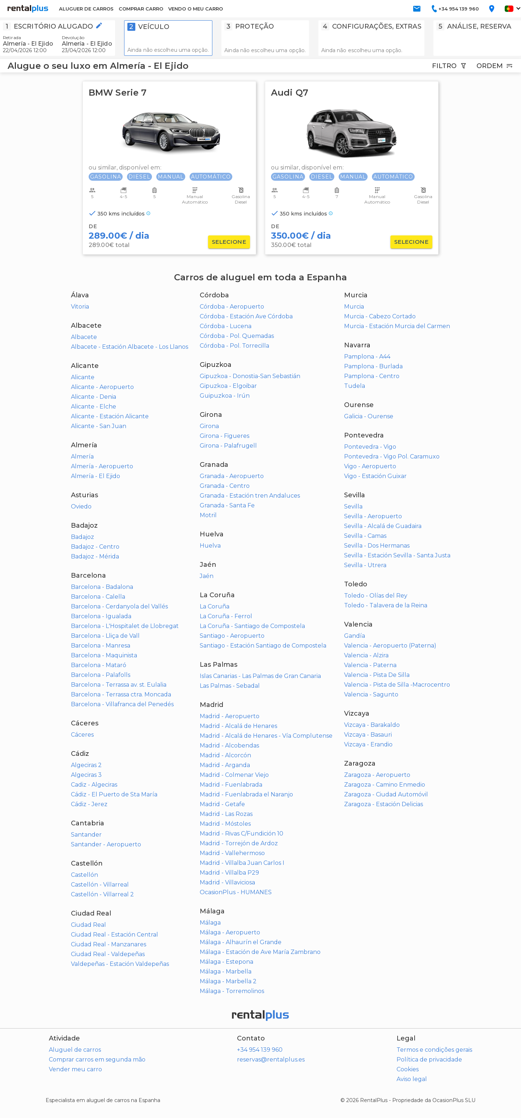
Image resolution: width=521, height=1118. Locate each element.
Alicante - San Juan (98, 426)
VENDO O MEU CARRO (195, 9)
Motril (208, 515)
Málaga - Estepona (226, 961)
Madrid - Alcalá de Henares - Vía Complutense (266, 735)
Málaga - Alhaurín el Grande (240, 942)
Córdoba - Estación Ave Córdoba (246, 316)
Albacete (84, 337)
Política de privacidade (429, 1059)
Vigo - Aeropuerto (370, 466)
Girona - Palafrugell (228, 445)
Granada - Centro (225, 485)
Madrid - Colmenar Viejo (234, 774)
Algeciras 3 (86, 774)
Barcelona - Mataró (98, 665)
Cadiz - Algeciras (94, 784)
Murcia (354, 306)
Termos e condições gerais (434, 1049)
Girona (209, 426)
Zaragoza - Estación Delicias (383, 804)
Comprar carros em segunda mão (97, 1059)
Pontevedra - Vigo (370, 446)
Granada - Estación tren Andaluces (250, 495)
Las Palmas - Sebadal (230, 685)
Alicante (82, 377)
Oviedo (81, 506)
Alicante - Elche (93, 406)
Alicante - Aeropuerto (102, 387)
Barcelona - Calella (98, 596)
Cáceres (82, 734)
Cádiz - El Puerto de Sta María (114, 794)
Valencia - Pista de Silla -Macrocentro (397, 684)
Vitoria (80, 306)
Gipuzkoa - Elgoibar (228, 385)
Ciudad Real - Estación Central (114, 934)
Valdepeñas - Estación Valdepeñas (120, 963)
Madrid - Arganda (225, 765)
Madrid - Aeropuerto (229, 716)
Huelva (210, 545)
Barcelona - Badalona (102, 586)
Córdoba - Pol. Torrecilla (234, 345)
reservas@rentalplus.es (271, 1059)
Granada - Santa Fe (227, 505)
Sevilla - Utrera (365, 565)
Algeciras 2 (86, 765)
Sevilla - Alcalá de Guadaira (383, 526)
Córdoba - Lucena (225, 326)
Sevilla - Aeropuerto (373, 516)
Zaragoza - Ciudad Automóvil (386, 794)
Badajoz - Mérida (95, 556)
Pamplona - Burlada (373, 366)
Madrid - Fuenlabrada (231, 784)
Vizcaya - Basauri (368, 734)
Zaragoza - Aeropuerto (377, 774)
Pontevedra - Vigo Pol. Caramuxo (392, 456)
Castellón (84, 874)
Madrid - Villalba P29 (229, 872)
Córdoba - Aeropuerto (232, 306)
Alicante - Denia (93, 396)
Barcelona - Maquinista (104, 655)
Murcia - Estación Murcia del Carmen (397, 326)
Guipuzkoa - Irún (225, 395)
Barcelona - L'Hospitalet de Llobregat (125, 626)
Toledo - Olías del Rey (375, 595)
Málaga (210, 922)
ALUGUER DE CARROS (86, 9)
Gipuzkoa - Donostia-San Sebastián (250, 376)
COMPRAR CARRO (141, 9)
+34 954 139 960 (260, 1049)
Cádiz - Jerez (89, 804)
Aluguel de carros (75, 1049)
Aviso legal (412, 1079)
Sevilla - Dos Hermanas (377, 545)
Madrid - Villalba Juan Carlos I (242, 862)
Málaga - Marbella (225, 971)
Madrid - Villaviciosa (227, 882)
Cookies (408, 1069)
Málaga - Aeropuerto (230, 932)
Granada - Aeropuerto (232, 476)
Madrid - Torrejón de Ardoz (239, 843)
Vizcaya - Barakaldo (372, 724)
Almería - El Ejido (95, 476)
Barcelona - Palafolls (100, 674)
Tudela (354, 385)
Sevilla (353, 506)
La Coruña (214, 606)
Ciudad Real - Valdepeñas (108, 954)
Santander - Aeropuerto (106, 844)
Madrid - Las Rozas (226, 814)
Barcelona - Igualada (101, 616)
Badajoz (82, 536)
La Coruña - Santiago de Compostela (252, 626)
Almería (82, 456)
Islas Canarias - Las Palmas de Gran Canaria (260, 676)
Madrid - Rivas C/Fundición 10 (241, 833)
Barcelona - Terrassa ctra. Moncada (121, 694)
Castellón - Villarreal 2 (102, 894)
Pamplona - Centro (371, 376)
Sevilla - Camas (365, 535)
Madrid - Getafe (222, 804)
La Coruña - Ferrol (226, 616)
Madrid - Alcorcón (225, 755)
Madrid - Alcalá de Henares (238, 726)
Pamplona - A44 (367, 356)
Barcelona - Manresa (100, 645)
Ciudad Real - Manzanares (108, 944)
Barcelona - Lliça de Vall (105, 635)
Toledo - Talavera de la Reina (385, 605)
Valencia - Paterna (370, 665)
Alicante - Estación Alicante (110, 416)
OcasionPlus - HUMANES (236, 892)
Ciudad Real (88, 924)
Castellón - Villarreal (100, 884)
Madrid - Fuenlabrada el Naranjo (246, 794)
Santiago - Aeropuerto (232, 635)
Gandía (354, 635)
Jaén (206, 576)
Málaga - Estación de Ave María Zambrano (260, 952)
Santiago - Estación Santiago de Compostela (263, 645)
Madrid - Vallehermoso (232, 853)
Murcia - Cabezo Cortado (380, 316)
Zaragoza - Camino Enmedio (384, 784)
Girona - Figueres (224, 435)
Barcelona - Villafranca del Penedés (122, 704)
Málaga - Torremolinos (232, 991)
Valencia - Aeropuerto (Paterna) (390, 645)
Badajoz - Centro (95, 546)
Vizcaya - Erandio (368, 744)
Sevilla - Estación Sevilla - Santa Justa (397, 555)
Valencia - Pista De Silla (377, 674)
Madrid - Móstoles (225, 823)
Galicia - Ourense (368, 416)
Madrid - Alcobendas (229, 745)
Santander (86, 834)
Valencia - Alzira (366, 655)
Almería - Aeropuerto (102, 466)
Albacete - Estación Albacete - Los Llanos (129, 346)
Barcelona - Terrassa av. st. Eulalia (118, 684)
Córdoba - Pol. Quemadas (237, 335)
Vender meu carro (75, 1069)
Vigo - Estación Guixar (375, 476)
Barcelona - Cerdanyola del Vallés (119, 606)
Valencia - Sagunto (371, 694)
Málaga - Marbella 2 (228, 981)
